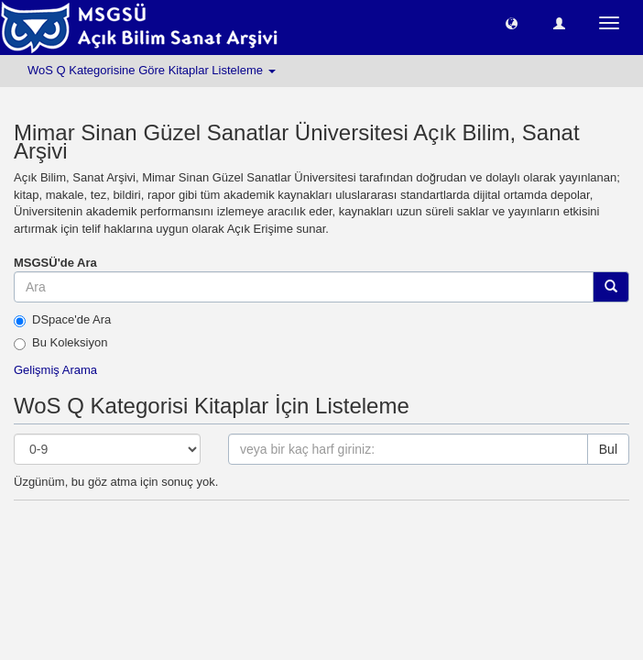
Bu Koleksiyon (60, 343)
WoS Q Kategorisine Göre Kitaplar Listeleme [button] (151, 70)
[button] (512, 22)
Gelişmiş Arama (55, 370)
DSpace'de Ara (62, 320)
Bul (608, 449)
